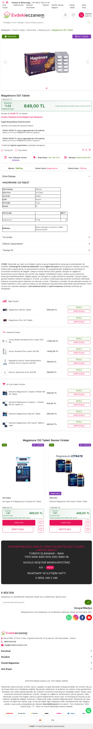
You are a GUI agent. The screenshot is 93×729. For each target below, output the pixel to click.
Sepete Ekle (18, 523)
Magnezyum (44, 30)
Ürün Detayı (8, 176)
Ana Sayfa (5, 6)
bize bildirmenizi (51, 704)
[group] (46, 62)
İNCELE (50, 567)
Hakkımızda (18, 5)
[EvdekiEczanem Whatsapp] (88, 710)
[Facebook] (82, 617)
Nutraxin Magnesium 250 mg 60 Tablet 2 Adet (68, 501)
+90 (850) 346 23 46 (31, 2)
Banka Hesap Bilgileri (57, 6)
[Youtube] (89, 617)
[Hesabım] (65, 15)
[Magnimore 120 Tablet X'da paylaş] (86, 150)
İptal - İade (84, 6)
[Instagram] (75, 617)
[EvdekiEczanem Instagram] (3, 2)
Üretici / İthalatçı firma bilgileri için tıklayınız (22, 117)
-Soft (31, 726)
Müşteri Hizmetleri (30, 6)
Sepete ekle (79, 311)
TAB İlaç (19, 168)
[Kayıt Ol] (88, 602)
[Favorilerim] (73, 15)
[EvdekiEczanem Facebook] (7, 2)
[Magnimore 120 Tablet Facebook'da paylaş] (83, 150)
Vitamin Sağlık (18, 30)
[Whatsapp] (69, 617)
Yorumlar (7, 237)
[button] (46, 88)
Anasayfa (5, 30)
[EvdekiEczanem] (23, 15)
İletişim (46, 5)
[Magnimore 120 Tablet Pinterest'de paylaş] (90, 150)
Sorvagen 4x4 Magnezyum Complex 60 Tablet (21, 501)
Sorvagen (6, 498)
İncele (79, 307)
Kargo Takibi (72, 6)
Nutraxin (53, 498)
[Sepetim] (85, 15)
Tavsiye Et (7, 150)
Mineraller (31, 30)
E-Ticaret (38, 726)
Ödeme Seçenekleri (12, 243)
